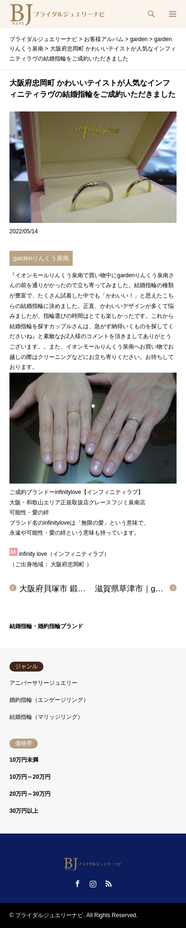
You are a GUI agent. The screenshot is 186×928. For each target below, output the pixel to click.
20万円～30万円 (30, 794)
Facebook (77, 883)
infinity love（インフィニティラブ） (64, 554)
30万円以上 (23, 811)
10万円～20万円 (30, 777)
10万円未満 (23, 760)
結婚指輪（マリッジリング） (46, 717)
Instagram (93, 883)
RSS (108, 883)
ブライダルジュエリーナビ (49, 915)
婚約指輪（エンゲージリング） (49, 700)
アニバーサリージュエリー (43, 683)
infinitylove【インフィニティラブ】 (99, 492)
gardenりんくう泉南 (41, 258)
